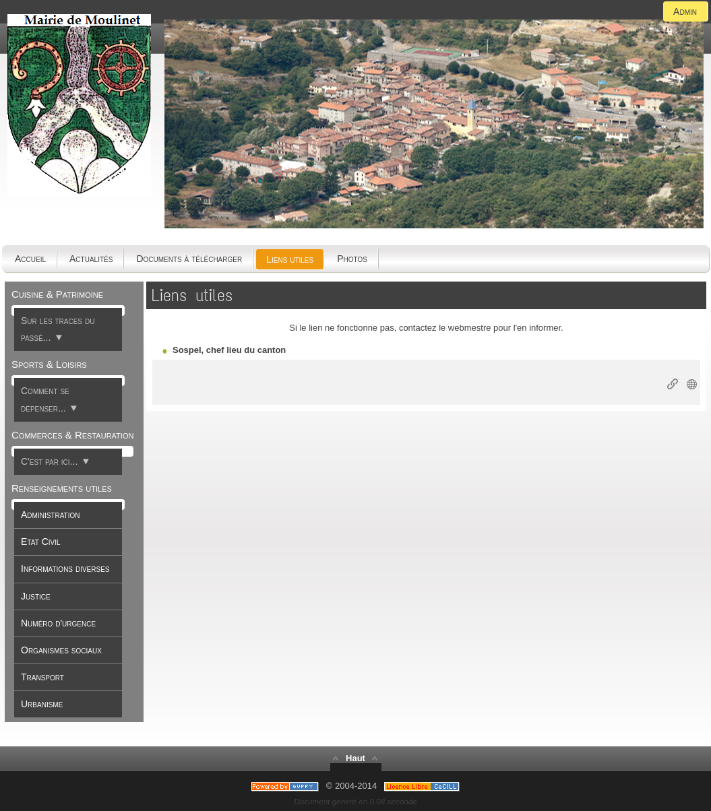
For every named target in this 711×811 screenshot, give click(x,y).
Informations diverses (65, 568)
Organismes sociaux (61, 650)
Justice (36, 596)
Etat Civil (41, 541)
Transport (42, 677)
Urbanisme (42, 704)
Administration (50, 514)
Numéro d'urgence (58, 623)
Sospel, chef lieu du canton (229, 350)
